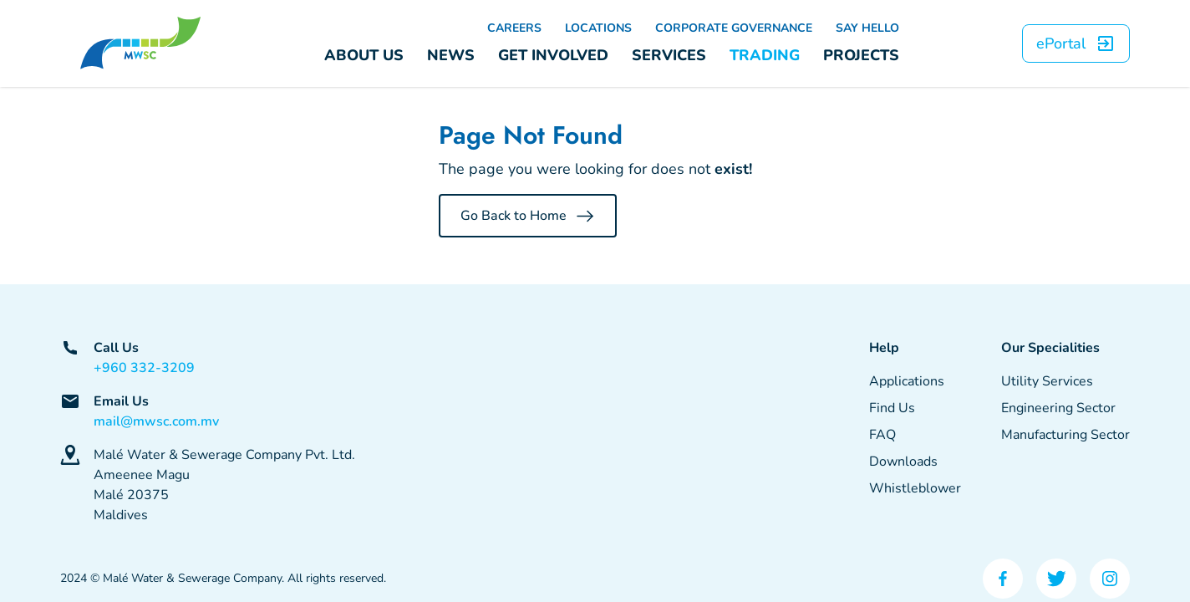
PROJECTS (861, 55)
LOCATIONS (598, 28)
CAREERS (514, 28)
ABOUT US (364, 55)
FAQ (882, 435)
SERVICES (669, 55)
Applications (906, 381)
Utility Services (1047, 381)
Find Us (892, 408)
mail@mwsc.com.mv (156, 421)
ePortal (1076, 43)
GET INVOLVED (553, 55)
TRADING (765, 55)
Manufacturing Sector (1065, 435)
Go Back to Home (527, 216)
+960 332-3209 (144, 368)
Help (884, 348)
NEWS (451, 55)
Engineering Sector (1058, 408)
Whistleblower (915, 488)
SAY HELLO (867, 28)
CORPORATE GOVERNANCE (733, 28)
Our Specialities (1050, 348)
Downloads (903, 461)
